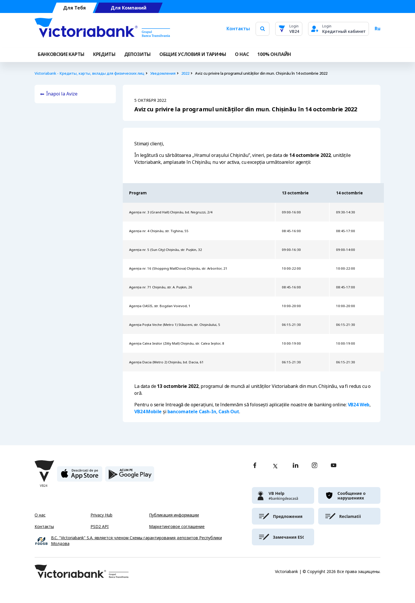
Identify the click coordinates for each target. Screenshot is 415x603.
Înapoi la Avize (62, 94)
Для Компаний (128, 8)
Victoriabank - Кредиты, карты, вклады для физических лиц (89, 73)
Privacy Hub (101, 515)
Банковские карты (61, 54)
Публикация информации (174, 515)
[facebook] (255, 466)
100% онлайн (274, 54)
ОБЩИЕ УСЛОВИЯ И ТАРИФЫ (192, 54)
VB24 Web (359, 404)
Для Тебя (74, 8)
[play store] (129, 476)
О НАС (242, 54)
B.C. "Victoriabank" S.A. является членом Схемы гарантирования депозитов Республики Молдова (136, 540)
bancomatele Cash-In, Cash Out (203, 411)
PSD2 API (99, 526)
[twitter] (275, 466)
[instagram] (314, 466)
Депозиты (137, 54)
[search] (262, 28)
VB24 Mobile (148, 411)
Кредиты (104, 54)
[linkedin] (295, 466)
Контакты (238, 28)
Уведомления (163, 73)
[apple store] (79, 476)
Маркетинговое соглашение (177, 526)
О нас (40, 515)
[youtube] (334, 466)
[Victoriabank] (102, 29)
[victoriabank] (283, 495)
